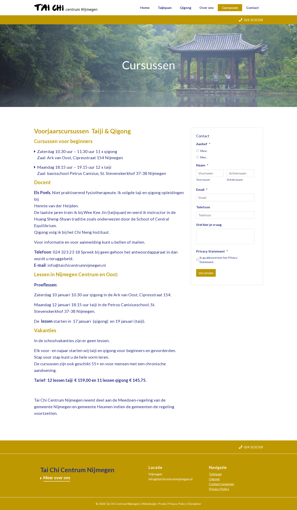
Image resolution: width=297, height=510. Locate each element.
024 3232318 (251, 20)
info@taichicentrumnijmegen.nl (76, 265)
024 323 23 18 (66, 251)
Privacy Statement (212, 251)
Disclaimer (194, 503)
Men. (203, 157)
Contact (252, 7)
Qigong (185, 7)
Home (145, 7)
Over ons (206, 7)
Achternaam (235, 179)
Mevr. (203, 151)
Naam (202, 165)
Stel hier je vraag (209, 225)
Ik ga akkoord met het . (218, 260)
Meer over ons (56, 477)
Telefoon (203, 207)
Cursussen (230, 7)
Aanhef (203, 144)
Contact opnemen (221, 484)
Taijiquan (165, 7)
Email (201, 189)
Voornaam (203, 179)
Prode (162, 503)
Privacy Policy (219, 489)
